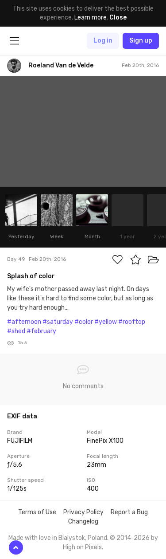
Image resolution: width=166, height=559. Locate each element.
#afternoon (24, 322)
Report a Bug (129, 512)
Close (118, 17)
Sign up (140, 40)
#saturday (57, 322)
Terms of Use (37, 512)
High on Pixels (82, 547)
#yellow (105, 322)
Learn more (90, 17)
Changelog (83, 521)
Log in (102, 40)
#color (83, 322)
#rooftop (131, 322)
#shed (16, 331)
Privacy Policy (83, 512)
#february (41, 331)
